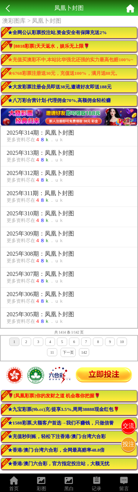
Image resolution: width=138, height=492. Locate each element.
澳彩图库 (14, 21)
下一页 (68, 352)
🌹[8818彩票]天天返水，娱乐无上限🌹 (49, 46)
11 (52, 352)
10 (122, 342)
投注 (128, 444)
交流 (128, 426)
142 (84, 352)
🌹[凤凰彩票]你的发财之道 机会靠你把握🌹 (54, 395)
